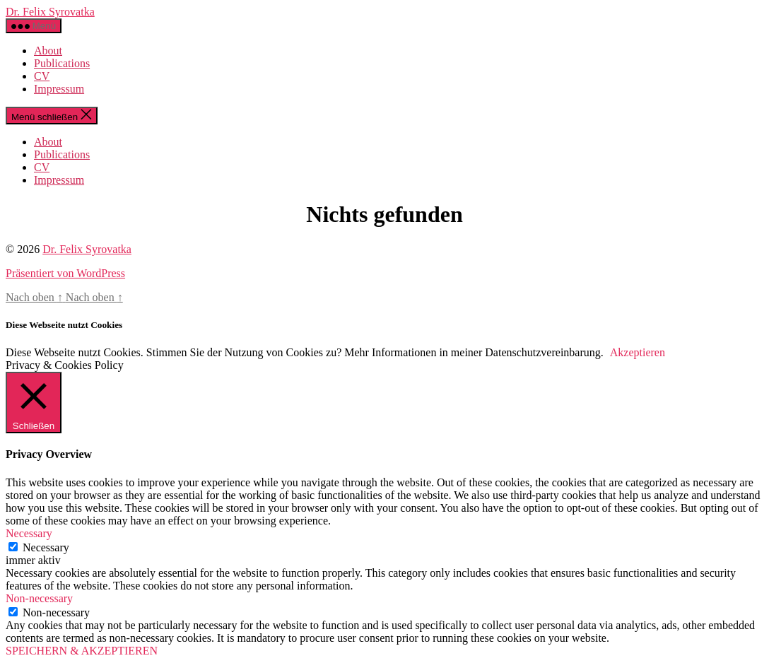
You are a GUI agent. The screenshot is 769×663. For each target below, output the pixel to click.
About (48, 51)
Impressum (59, 89)
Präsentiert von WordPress (65, 273)
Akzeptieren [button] (637, 352)
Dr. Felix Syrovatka (50, 12)
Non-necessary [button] (39, 598)
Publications (62, 63)
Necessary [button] (29, 533)
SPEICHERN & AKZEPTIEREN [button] (82, 651)
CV (41, 76)
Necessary (46, 547)
